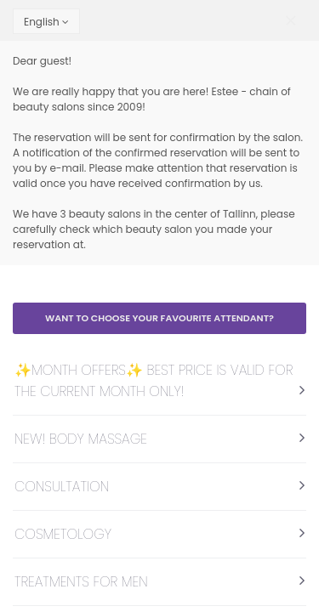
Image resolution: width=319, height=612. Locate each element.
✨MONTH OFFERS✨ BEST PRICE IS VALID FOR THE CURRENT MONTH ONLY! (153, 380)
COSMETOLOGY (62, 534)
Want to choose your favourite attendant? (159, 318)
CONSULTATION (61, 486)
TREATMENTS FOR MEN (81, 582)
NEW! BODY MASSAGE (80, 439)
